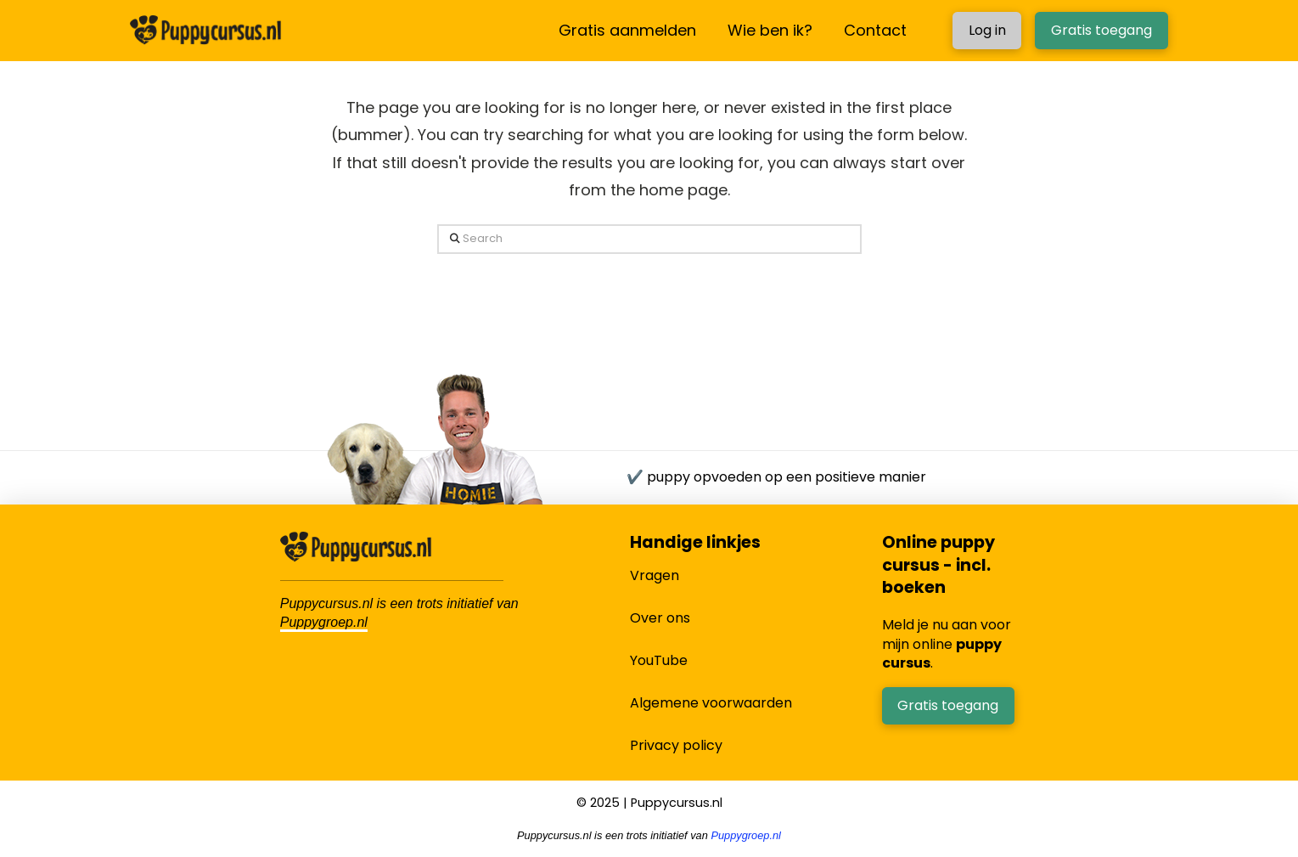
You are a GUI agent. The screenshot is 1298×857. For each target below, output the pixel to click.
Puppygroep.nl (324, 622)
